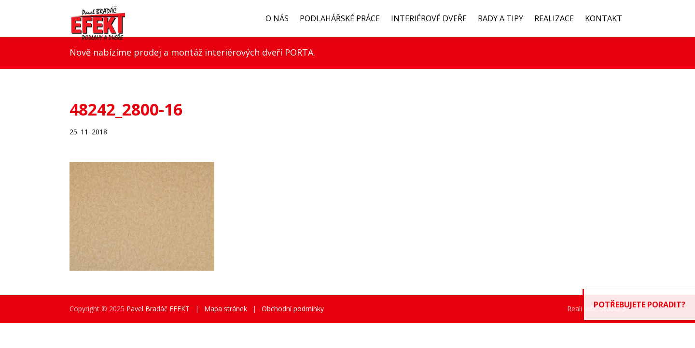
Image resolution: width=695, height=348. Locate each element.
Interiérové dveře (429, 18)
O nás (277, 18)
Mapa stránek (225, 308)
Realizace (554, 18)
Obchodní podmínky (293, 308)
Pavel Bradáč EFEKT (158, 308)
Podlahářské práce (340, 18)
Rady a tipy (500, 18)
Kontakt (603, 18)
